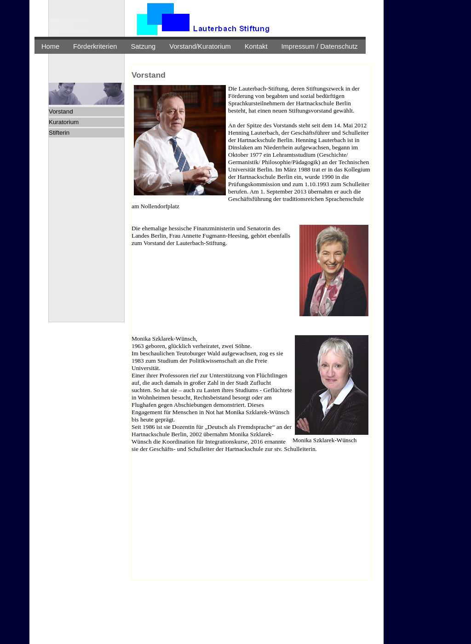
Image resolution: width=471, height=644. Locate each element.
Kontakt (256, 46)
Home (50, 46)
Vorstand (61, 111)
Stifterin (59, 132)
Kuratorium (64, 122)
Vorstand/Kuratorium (200, 46)
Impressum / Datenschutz (319, 46)
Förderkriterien (95, 46)
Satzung (143, 46)
